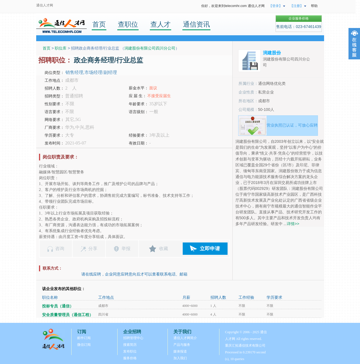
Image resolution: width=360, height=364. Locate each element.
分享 (92, 248)
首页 (99, 24)
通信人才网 (44, 5)
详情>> (293, 223)
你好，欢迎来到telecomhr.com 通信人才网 (232, 6)
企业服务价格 (298, 18)
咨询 (59, 248)
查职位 (128, 24)
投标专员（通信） (58, 306)
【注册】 (296, 6)
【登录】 (275, 6)
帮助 (314, 6)
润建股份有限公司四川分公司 (149, 48)
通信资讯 (196, 24)
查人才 (160, 24)
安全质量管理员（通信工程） (67, 315)
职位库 (61, 48)
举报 (125, 248)
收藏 (163, 248)
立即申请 (210, 248)
